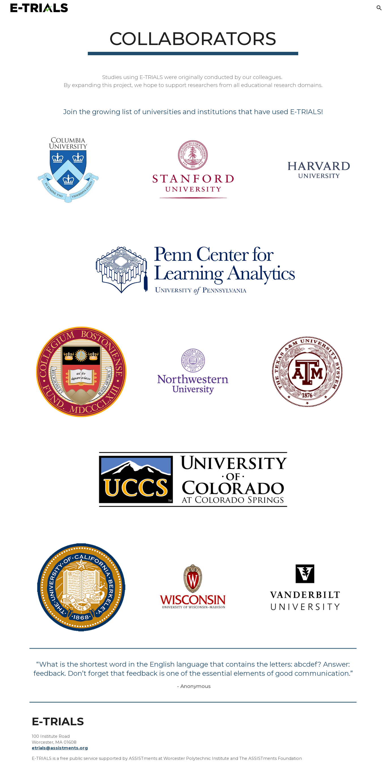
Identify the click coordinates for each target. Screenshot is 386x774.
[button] (379, 8)
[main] (193, 40)
